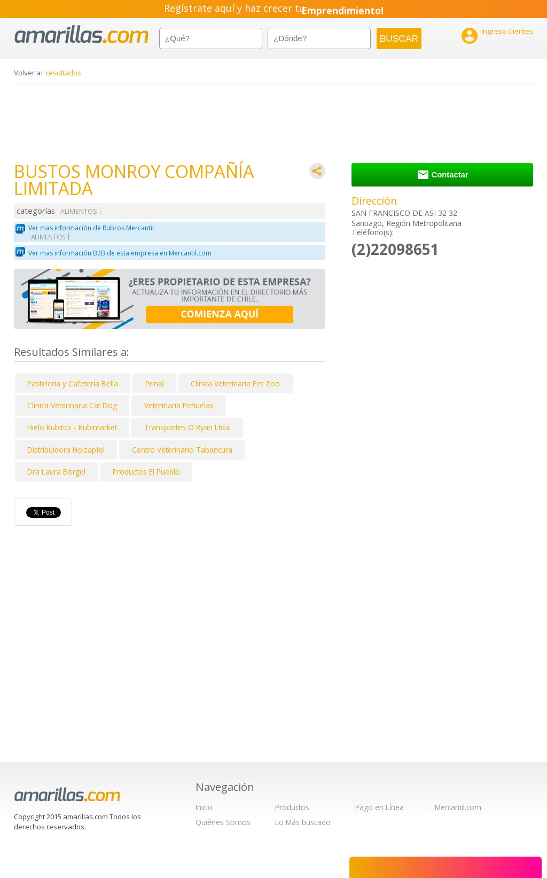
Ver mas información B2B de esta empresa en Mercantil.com (120, 253)
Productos (292, 807)
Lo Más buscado (303, 822)
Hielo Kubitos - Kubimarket (72, 427)
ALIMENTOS (78, 211)
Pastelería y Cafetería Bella (72, 383)
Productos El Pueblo (146, 472)
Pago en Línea (379, 807)
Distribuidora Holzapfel (66, 450)
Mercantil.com (458, 807)
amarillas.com (81, 34)
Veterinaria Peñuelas (179, 405)
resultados (63, 72)
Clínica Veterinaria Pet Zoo (235, 383)
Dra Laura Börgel (56, 472)
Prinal (154, 383)
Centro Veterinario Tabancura (182, 450)
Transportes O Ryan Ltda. (187, 427)
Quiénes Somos (223, 822)
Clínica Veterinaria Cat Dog (72, 405)
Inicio (204, 807)
